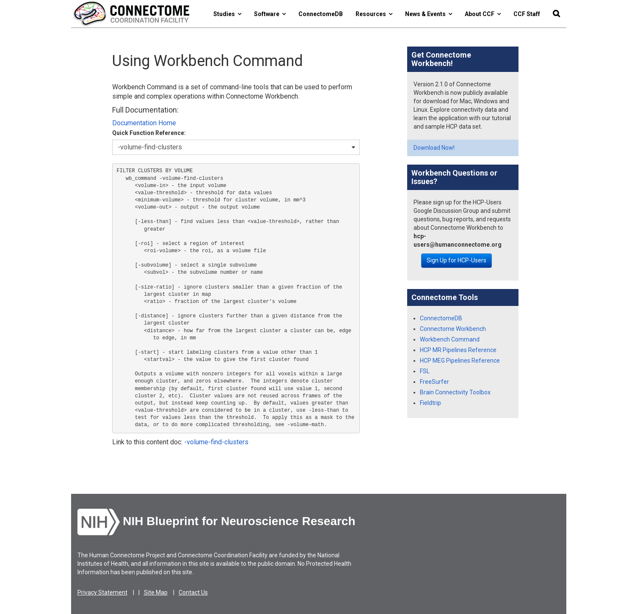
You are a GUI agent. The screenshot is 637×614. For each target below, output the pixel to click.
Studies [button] (227, 14)
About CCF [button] (483, 14)
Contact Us (193, 592)
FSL (425, 371)
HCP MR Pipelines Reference (458, 350)
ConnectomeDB (441, 318)
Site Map (156, 592)
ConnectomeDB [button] (320, 14)
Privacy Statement (102, 592)
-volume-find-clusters (216, 442)
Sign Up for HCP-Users (456, 260)
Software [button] (270, 14)
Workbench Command (450, 339)
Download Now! (434, 147)
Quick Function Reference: (149, 132)
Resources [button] (374, 14)
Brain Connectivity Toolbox (455, 392)
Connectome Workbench (453, 328)
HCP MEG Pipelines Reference (460, 360)
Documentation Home (144, 123)
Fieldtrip (430, 402)
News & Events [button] (428, 14)
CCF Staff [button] (526, 14)
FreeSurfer (434, 381)
